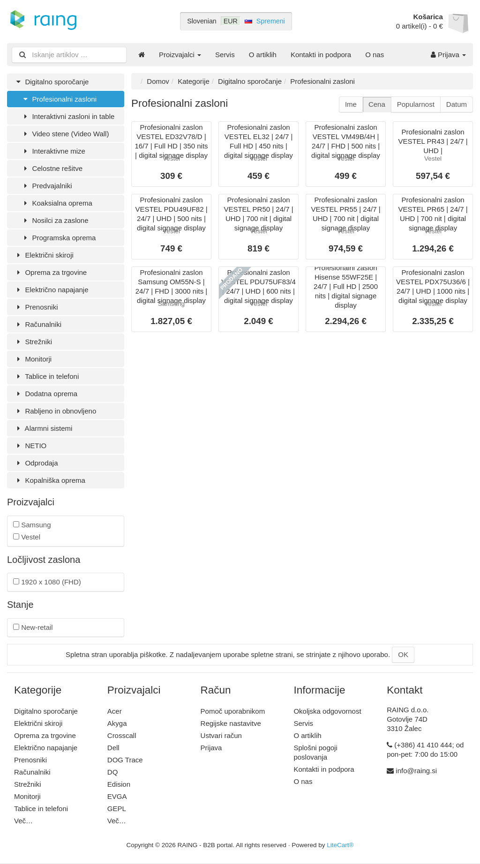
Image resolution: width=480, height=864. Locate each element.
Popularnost (416, 104)
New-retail (33, 627)
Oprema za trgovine (50, 272)
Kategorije (194, 81)
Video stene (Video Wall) (65, 134)
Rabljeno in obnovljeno (55, 411)
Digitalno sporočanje (51, 82)
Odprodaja (36, 463)
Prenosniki (36, 307)
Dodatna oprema (45, 394)
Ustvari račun (221, 735)
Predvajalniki (46, 186)
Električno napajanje (51, 290)
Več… (23, 821)
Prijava (448, 55)
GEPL (116, 808)
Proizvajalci (180, 55)
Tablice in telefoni (46, 376)
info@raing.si (416, 771)
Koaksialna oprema (56, 203)
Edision (118, 784)
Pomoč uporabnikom (233, 711)
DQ (112, 772)
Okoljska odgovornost (327, 711)
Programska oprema (58, 238)
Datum (456, 104)
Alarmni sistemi (43, 428)
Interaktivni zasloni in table (67, 116)
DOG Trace (125, 760)
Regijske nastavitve (231, 723)
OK (403, 654)
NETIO (30, 446)
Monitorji (33, 359)
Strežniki (33, 342)
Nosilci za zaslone (55, 220)
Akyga (117, 723)
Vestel (26, 537)
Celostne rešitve (51, 168)
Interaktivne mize (53, 151)
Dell (113, 748)
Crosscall (121, 735)
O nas (374, 55)
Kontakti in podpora (321, 55)
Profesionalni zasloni (59, 99)
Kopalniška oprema (49, 480)
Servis (225, 55)
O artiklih (263, 55)
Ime (351, 104)
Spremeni (270, 21)
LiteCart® (340, 845)
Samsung (32, 525)
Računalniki (37, 324)
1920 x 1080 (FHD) (47, 582)
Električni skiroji (44, 255)
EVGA (117, 796)
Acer (114, 711)
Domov (158, 81)
